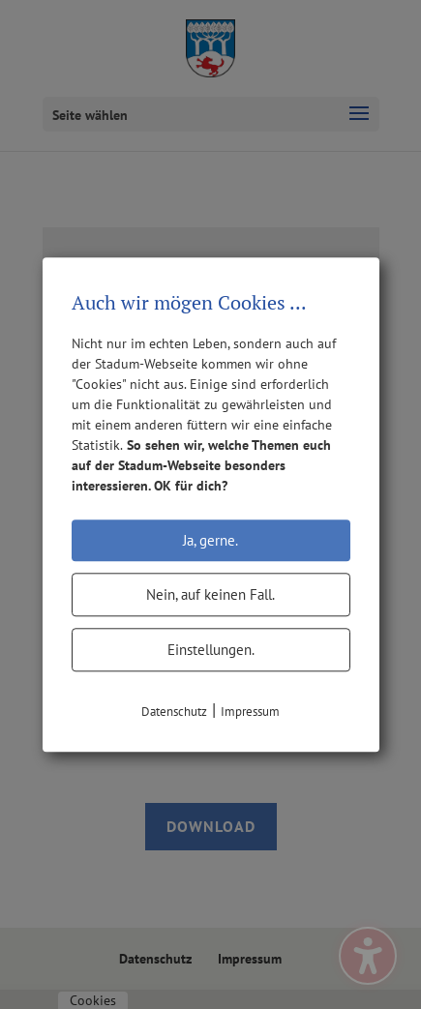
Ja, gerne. (210, 540)
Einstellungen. (211, 649)
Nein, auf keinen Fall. (210, 594)
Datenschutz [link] (174, 711)
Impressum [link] (250, 711)
